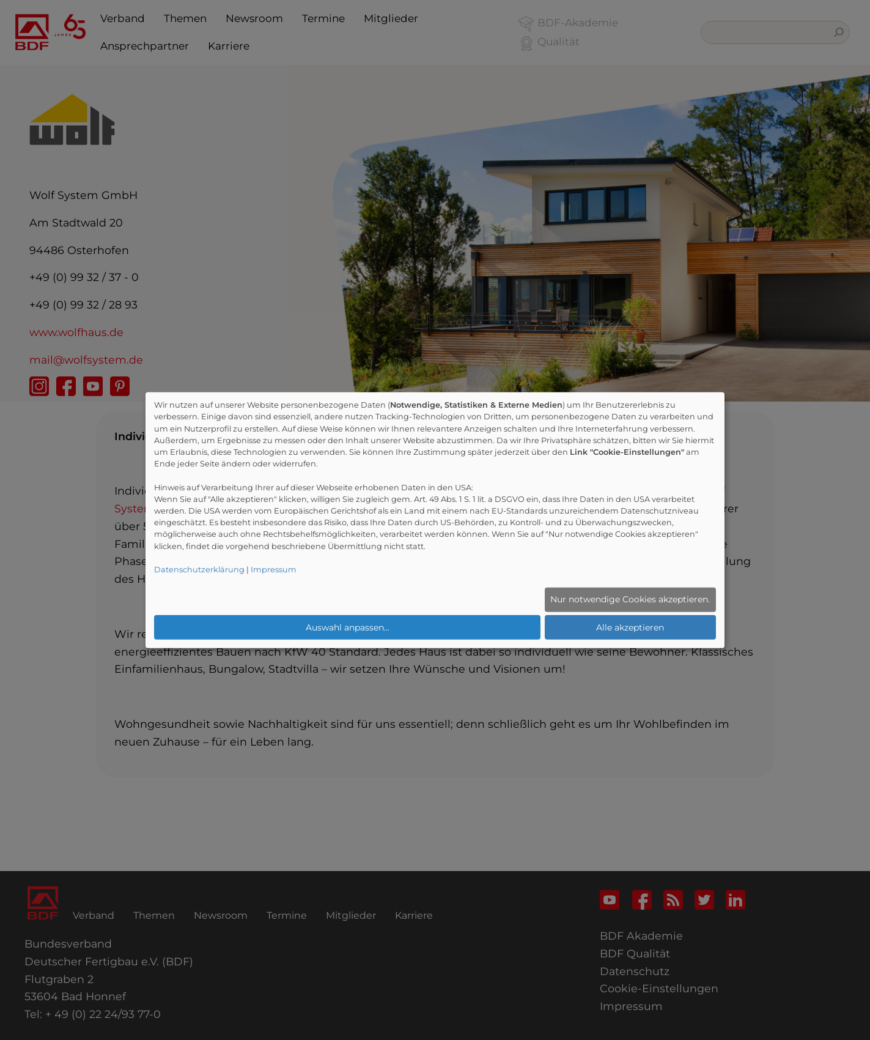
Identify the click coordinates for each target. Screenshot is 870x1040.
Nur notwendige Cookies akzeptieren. (630, 599)
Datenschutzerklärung (199, 569)
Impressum (274, 569)
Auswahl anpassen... (347, 626)
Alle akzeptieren (630, 626)
